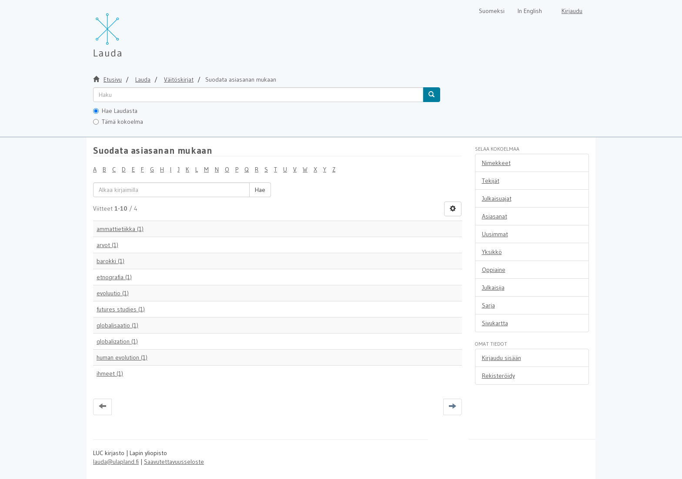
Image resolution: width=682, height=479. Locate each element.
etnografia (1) (114, 277)
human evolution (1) (122, 357)
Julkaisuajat (497, 198)
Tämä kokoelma (118, 122)
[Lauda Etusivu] (126, 30)
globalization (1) (117, 341)
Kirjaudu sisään (501, 358)
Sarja (488, 305)
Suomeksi (492, 11)
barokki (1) (110, 261)
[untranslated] (258, 94)
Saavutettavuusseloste (174, 462)
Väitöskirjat (179, 79)
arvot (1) (107, 245)
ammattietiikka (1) (120, 229)
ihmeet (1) (110, 373)
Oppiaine (493, 270)
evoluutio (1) (113, 293)
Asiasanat (494, 216)
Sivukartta (495, 323)
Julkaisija (493, 287)
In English (530, 11)
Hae (260, 190)
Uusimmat (495, 234)
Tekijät (490, 181)
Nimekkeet (496, 163)
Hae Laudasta (115, 111)
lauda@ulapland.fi (116, 462)
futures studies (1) (121, 309)
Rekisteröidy (498, 376)
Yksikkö (492, 252)
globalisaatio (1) (117, 325)
